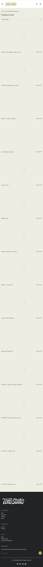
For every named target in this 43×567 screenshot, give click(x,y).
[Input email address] (19, 553)
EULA (2, 537)
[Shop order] (21, 19)
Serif (2, 513)
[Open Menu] (2, 4)
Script (2, 518)
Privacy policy (4, 538)
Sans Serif (3, 515)
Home (2, 11)
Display (3, 516)
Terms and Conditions (6, 540)
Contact (3, 528)
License (3, 527)
